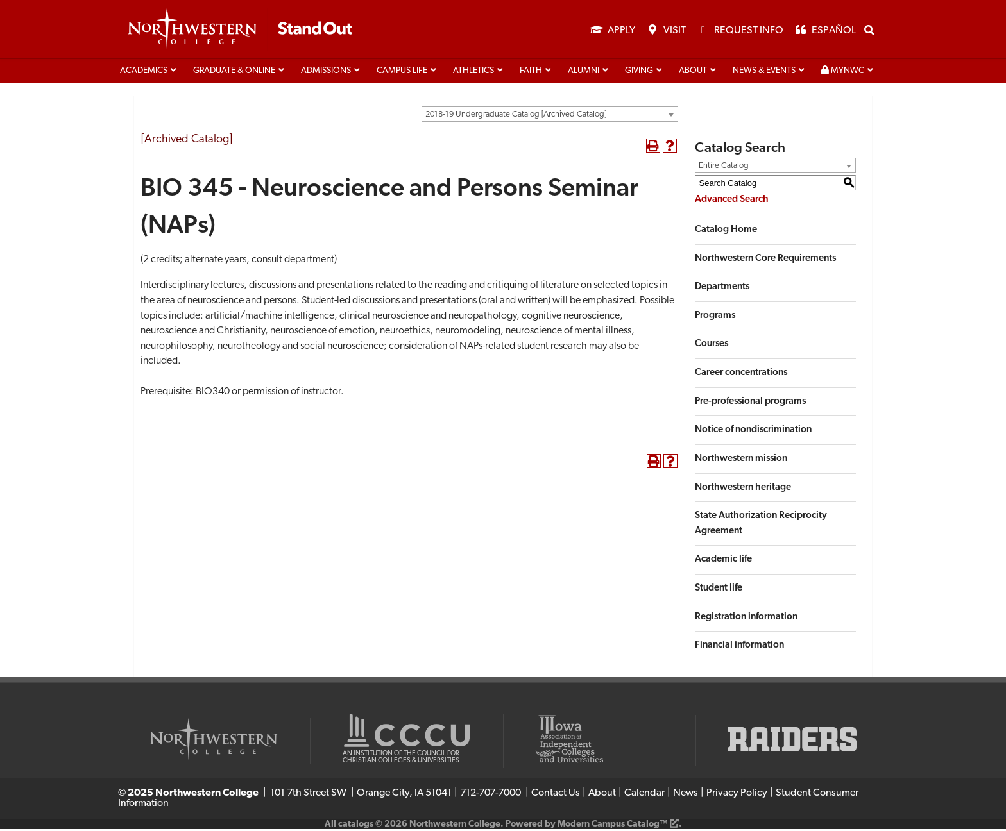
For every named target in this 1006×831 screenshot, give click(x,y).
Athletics (473, 73)
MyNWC (842, 72)
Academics (143, 73)
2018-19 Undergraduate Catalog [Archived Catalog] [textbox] (515, 116)
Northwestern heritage (743, 489)
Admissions (326, 73)
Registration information (746, 619)
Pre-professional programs (750, 403)
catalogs (355, 826)
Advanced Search (732, 201)
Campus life (402, 73)
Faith (531, 73)
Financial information (739, 647)
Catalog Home (726, 232)
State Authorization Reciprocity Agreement (761, 525)
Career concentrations (741, 375)
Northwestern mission (741, 461)
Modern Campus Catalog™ (612, 826)
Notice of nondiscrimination (753, 432)
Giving (639, 73)
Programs (715, 318)
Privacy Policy (736, 795)
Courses (711, 346)
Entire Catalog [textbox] (724, 168)
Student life (718, 590)
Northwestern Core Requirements (765, 260)
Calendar (644, 795)
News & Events (764, 73)
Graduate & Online (234, 73)
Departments (722, 289)
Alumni (583, 73)
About (693, 73)
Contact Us (555, 795)
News (685, 795)
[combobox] (550, 116)
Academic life (723, 561)
